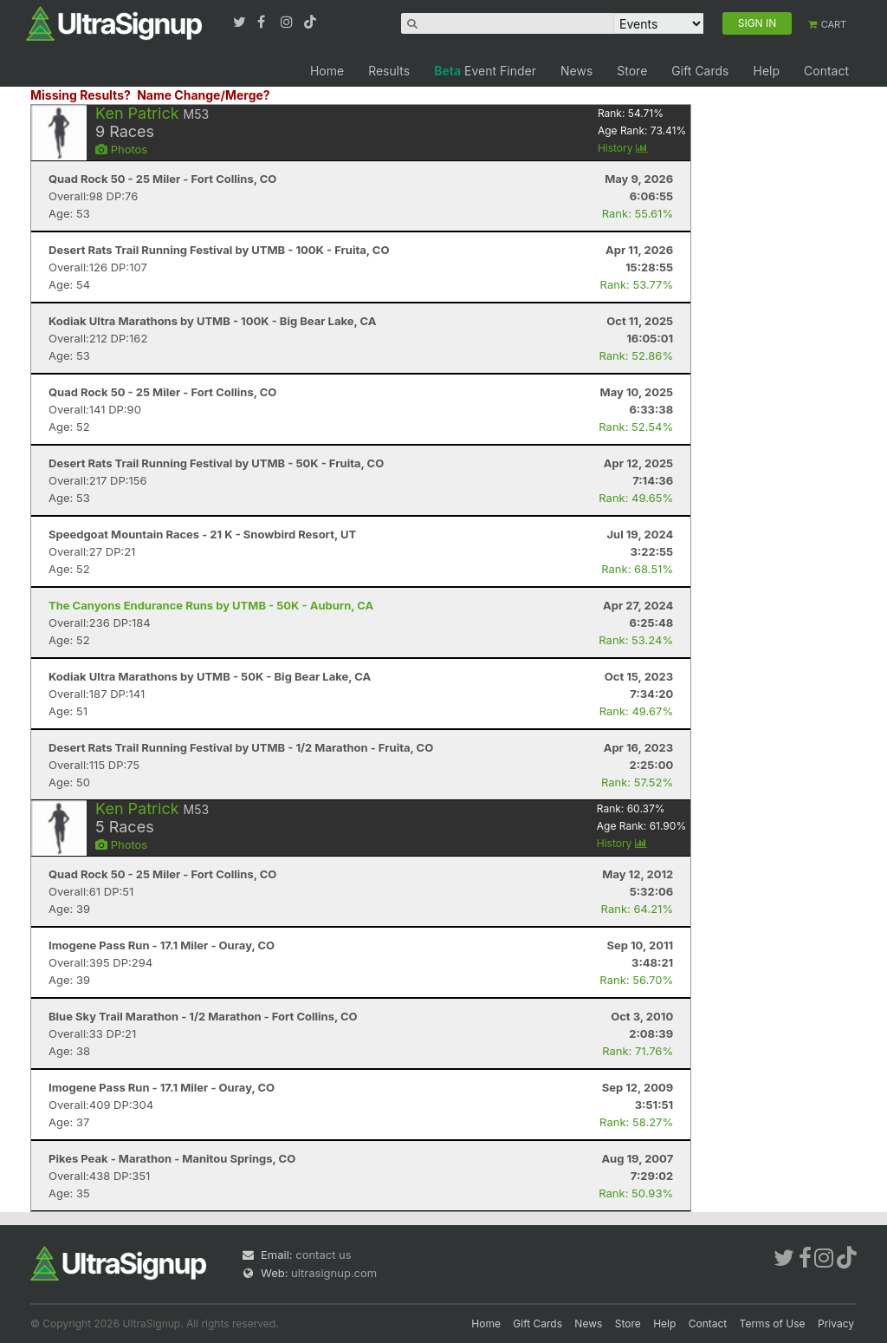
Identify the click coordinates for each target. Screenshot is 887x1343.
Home (327, 70)
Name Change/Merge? (203, 95)
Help (766, 70)
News (576, 70)
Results (389, 70)
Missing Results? (80, 95)
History (623, 147)
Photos (121, 149)
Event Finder (485, 70)
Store (632, 70)
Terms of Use (773, 1323)
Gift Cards (699, 70)
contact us (323, 1255)
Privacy (836, 1323)
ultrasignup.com (334, 1273)
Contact (826, 70)
